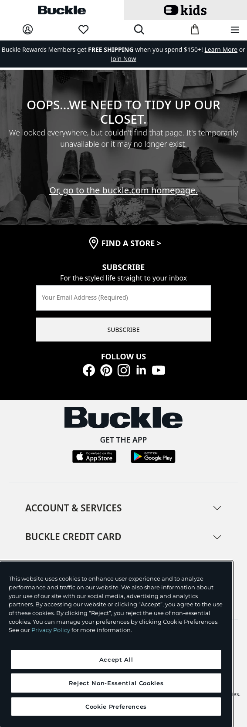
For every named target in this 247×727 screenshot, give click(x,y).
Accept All (116, 659)
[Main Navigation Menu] (235, 30)
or (225, 49)
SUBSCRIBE (124, 329)
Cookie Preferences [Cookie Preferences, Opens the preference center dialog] (116, 706)
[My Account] (28, 30)
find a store (132, 243)
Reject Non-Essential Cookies (116, 683)
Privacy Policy (50, 629)
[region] (116, 644)
